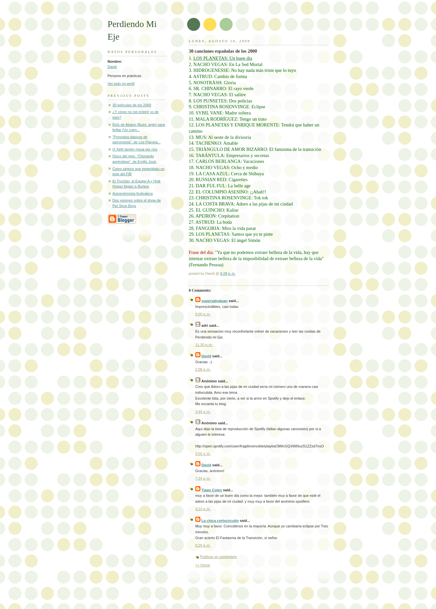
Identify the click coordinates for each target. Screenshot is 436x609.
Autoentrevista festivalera (132, 193)
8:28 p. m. (228, 273)
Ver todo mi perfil (121, 84)
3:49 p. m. (203, 412)
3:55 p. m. (203, 454)
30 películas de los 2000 (131, 105)
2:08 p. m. (203, 369)
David (112, 67)
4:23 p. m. (203, 509)
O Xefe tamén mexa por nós (134, 149)
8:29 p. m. (203, 545)
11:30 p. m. (204, 345)
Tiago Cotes (211, 490)
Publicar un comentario (218, 557)
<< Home (202, 565)
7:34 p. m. (203, 478)
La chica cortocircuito (220, 521)
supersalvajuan (214, 301)
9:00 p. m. (203, 314)
